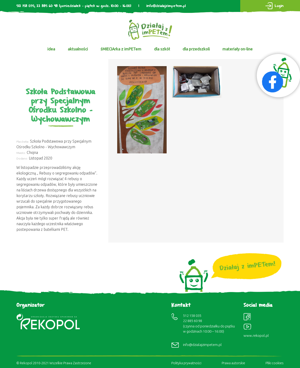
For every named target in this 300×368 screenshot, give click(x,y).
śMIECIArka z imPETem (121, 49)
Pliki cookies (275, 363)
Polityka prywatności (186, 363)
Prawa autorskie (233, 363)
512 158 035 (25, 6)
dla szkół (162, 49)
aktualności (78, 49)
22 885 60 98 (47, 6)
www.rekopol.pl (256, 336)
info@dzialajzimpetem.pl (166, 6)
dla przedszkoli (196, 49)
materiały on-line (237, 49)
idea (51, 49)
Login (279, 6)
